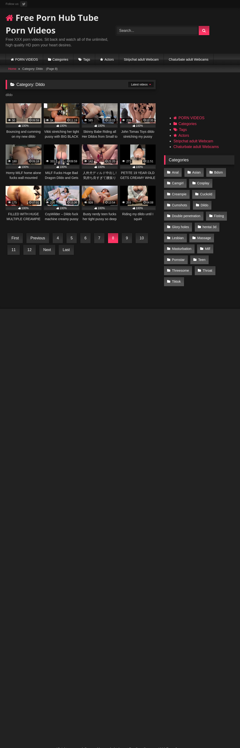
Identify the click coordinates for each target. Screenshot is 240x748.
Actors (109, 59)
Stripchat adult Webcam (141, 59)
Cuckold (205, 192)
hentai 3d (209, 221)
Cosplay (202, 182)
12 (29, 250)
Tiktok (176, 271)
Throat (207, 261)
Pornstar (178, 251)
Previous (37, 238)
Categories (60, 59)
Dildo (204, 202)
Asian (195, 172)
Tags (86, 59)
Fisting (218, 212)
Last (66, 250)
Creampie (179, 192)
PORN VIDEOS (26, 59)
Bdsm (217, 172)
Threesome (180, 261)
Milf (206, 241)
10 (142, 238)
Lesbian (178, 231)
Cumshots (179, 202)
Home (12, 68)
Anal (175, 172)
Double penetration (186, 212)
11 (13, 250)
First (15, 238)
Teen (201, 251)
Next (47, 250)
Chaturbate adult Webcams (188, 59)
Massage (203, 231)
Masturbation (181, 241)
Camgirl (178, 182)
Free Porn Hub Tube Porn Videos (52, 24)
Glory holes (180, 221)
